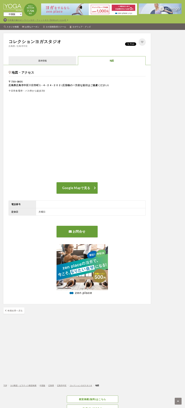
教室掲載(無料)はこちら (92, 399)
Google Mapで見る (76, 188)
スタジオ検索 (13, 26)
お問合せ (77, 231)
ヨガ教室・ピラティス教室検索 (23, 385)
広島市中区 (61, 385)
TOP (5, 385)
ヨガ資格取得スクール (56, 26)
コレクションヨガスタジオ (81, 385)
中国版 (42, 385)
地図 (112, 60)
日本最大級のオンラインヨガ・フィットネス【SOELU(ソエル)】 (37, 20)
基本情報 (42, 60)
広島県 (51, 385)
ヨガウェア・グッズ (81, 26)
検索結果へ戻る (15, 310)
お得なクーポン (32, 26)
